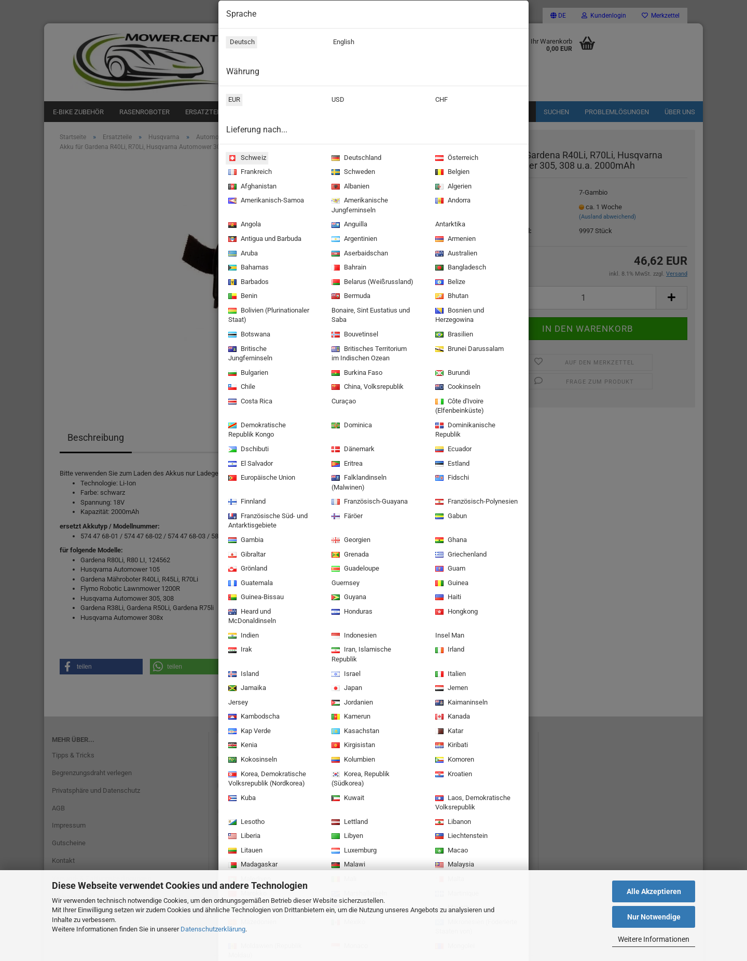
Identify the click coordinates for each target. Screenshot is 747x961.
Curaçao (342, 402)
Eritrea (346, 464)
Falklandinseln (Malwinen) (357, 483)
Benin (241, 296)
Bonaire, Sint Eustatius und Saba (369, 316)
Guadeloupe (354, 569)
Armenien (454, 239)
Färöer (346, 516)
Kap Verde (248, 731)
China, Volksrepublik (366, 387)
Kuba (241, 798)
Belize (449, 282)
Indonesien (353, 636)
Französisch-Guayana (368, 502)
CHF (440, 101)
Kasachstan (354, 731)
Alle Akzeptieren (654, 891)
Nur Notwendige (654, 917)
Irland (448, 650)
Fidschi (451, 478)
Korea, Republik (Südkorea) (359, 779)
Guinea (450, 583)
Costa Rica (249, 402)
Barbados (247, 282)
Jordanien (351, 703)
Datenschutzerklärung (213, 929)
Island (242, 674)
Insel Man (448, 636)
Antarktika (449, 225)
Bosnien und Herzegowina (458, 316)
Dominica (350, 426)
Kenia (241, 745)
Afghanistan (251, 187)
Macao (450, 851)
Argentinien (353, 239)
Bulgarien (247, 373)
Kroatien (452, 774)
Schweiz (246, 158)
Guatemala (249, 583)
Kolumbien (352, 760)
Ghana (450, 540)
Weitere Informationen (653, 939)
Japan (345, 688)
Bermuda (349, 296)
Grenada (349, 555)
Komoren (453, 760)
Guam (449, 569)
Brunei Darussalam (468, 349)
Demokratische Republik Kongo (256, 431)
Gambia (245, 540)
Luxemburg (353, 851)
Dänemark (352, 449)
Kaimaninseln (460, 703)
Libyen (346, 836)
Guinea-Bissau (255, 597)
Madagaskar (252, 865)
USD (336, 101)
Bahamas (247, 268)
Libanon (452, 822)
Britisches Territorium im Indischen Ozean (368, 354)
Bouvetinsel (353, 335)
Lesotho (245, 822)
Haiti (447, 597)
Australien (455, 254)
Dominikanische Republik (464, 431)
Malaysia (453, 865)
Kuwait (346, 798)
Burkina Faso (355, 373)
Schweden (352, 172)
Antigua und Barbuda (263, 239)
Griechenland (460, 555)
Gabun (450, 516)
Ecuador (452, 449)
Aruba (242, 254)
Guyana (347, 597)
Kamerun (349, 717)
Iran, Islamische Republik (360, 655)
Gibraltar (246, 555)
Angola (243, 225)
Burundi (451, 373)
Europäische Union (260, 478)
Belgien (451, 172)
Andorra (452, 201)
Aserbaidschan (358, 254)
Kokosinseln (251, 760)
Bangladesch (459, 268)
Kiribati (450, 745)
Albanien (349, 187)
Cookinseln (456, 387)
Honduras (350, 612)
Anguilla (348, 225)
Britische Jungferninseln (249, 354)
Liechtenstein (460, 836)
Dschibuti (247, 449)
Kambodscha (253, 717)
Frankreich (249, 172)
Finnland (246, 502)
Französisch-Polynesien (475, 502)
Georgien (349, 540)
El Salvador (249, 464)
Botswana (248, 335)
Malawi (347, 865)
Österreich (455, 158)
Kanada (451, 717)
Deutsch (240, 43)
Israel (345, 674)
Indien (242, 636)
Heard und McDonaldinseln (251, 617)
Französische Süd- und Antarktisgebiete (267, 521)
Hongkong (455, 612)
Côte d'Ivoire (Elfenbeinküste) (458, 407)
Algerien (452, 187)
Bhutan (450, 296)
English (341, 43)
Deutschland (355, 158)
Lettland (348, 822)
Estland (451, 464)
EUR (233, 101)
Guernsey (344, 584)
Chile (240, 387)
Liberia (243, 836)
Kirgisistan (352, 745)
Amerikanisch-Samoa (265, 201)
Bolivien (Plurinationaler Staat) (267, 316)
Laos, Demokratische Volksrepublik (471, 803)
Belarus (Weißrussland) (371, 282)
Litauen (244, 851)
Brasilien (453, 335)
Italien (449, 674)
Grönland (246, 569)
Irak (239, 650)
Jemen (450, 688)
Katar (448, 731)
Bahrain (347, 268)
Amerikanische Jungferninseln (358, 206)
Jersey (237, 703)
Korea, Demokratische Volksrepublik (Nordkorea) (266, 779)
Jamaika (246, 688)
